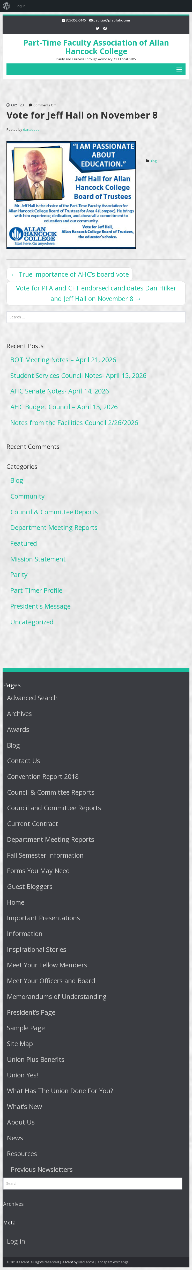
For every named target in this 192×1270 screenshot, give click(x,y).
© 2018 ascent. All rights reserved (32, 1262)
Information (23, 933)
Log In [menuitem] (20, 6)
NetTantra (86, 1262)
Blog (153, 160)
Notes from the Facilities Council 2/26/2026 (74, 422)
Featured (23, 543)
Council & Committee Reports (54, 511)
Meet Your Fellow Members (46, 964)
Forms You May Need (37, 870)
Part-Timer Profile (36, 590)
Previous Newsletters (41, 1169)
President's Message (40, 606)
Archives (18, 713)
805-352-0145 (76, 20)
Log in (15, 1241)
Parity (19, 574)
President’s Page (30, 1012)
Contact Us (22, 760)
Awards (17, 729)
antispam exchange (113, 1262)
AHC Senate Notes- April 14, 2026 (59, 390)
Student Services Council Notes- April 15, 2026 (78, 375)
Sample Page (25, 1027)
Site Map (19, 1043)
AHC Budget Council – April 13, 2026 (64, 406)
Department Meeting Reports (54, 527)
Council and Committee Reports (53, 807)
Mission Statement (38, 558)
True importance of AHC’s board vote (69, 274)
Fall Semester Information (44, 855)
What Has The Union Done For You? (59, 1090)
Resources (21, 1153)
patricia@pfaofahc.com (111, 20)
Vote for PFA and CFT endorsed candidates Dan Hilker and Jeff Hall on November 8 (96, 293)
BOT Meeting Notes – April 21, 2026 (63, 359)
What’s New (23, 1106)
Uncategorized (32, 621)
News (14, 1137)
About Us (20, 1122)
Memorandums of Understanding (56, 996)
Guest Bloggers (28, 886)
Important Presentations (42, 917)
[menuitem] (6, 6)
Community (27, 496)
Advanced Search (31, 697)
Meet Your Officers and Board (50, 980)
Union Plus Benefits (34, 1059)
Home (14, 902)
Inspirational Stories (35, 949)
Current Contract (31, 823)
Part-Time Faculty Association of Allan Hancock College (96, 46)
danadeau (31, 129)
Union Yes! (21, 1074)
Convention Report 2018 (42, 776)
